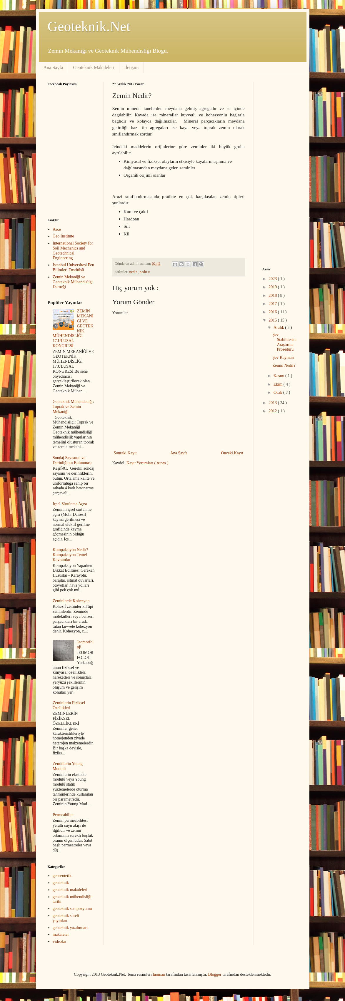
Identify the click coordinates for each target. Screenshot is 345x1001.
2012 (273, 411)
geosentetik (62, 875)
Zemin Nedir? (283, 365)
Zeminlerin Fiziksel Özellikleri (69, 705)
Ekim (279, 384)
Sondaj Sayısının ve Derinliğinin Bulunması (72, 460)
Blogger (214, 974)
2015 (273, 320)
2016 (273, 312)
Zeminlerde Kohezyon (71, 601)
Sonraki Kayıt (125, 453)
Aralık (279, 327)
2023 (273, 279)
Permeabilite (63, 815)
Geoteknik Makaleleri (93, 67)
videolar (59, 941)
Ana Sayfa (53, 67)
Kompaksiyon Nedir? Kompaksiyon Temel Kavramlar (70, 555)
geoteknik (61, 883)
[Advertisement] (161, 516)
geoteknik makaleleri (70, 890)
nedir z (145, 272)
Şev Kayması (283, 357)
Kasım (279, 376)
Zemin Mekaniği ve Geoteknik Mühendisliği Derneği (73, 282)
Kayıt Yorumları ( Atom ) (147, 463)
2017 (273, 304)
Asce (57, 229)
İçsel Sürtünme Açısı (70, 504)
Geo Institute (63, 236)
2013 (273, 403)
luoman (159, 974)
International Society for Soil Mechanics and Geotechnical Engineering (73, 250)
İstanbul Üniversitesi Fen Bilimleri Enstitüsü (73, 267)
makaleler (61, 934)
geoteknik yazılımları (70, 927)
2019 (273, 287)
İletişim (131, 67)
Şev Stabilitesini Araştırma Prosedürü (284, 341)
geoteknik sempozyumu (72, 908)
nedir (133, 272)
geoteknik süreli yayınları (66, 918)
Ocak (278, 392)
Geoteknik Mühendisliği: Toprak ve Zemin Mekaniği (73, 406)
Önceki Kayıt (232, 453)
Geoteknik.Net (89, 26)
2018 (273, 295)
